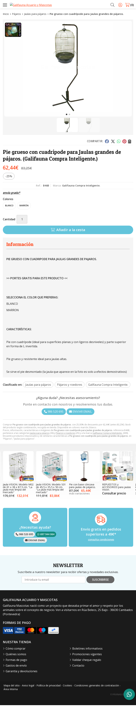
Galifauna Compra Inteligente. (107, 439)
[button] (66, 120)
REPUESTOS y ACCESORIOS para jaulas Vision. (116, 493)
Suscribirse (100, 585)
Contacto (78, 671)
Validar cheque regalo (86, 666)
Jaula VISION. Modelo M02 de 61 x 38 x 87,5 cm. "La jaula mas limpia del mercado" (18, 494)
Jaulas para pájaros (39, 439)
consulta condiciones (101, 545)
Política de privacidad (48, 691)
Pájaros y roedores (65, 439)
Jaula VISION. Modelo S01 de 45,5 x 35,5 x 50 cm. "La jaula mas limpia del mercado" (51, 494)
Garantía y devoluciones (21, 677)
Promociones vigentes (87, 660)
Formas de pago (16, 666)
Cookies (67, 691)
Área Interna (11, 695)
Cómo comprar (16, 654)
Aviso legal (28, 691)
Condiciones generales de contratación (96, 691)
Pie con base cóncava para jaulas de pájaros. (82, 492)
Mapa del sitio (12, 691)
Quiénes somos (16, 660)
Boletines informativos (87, 654)
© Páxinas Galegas (121, 700)
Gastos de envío (16, 671)
